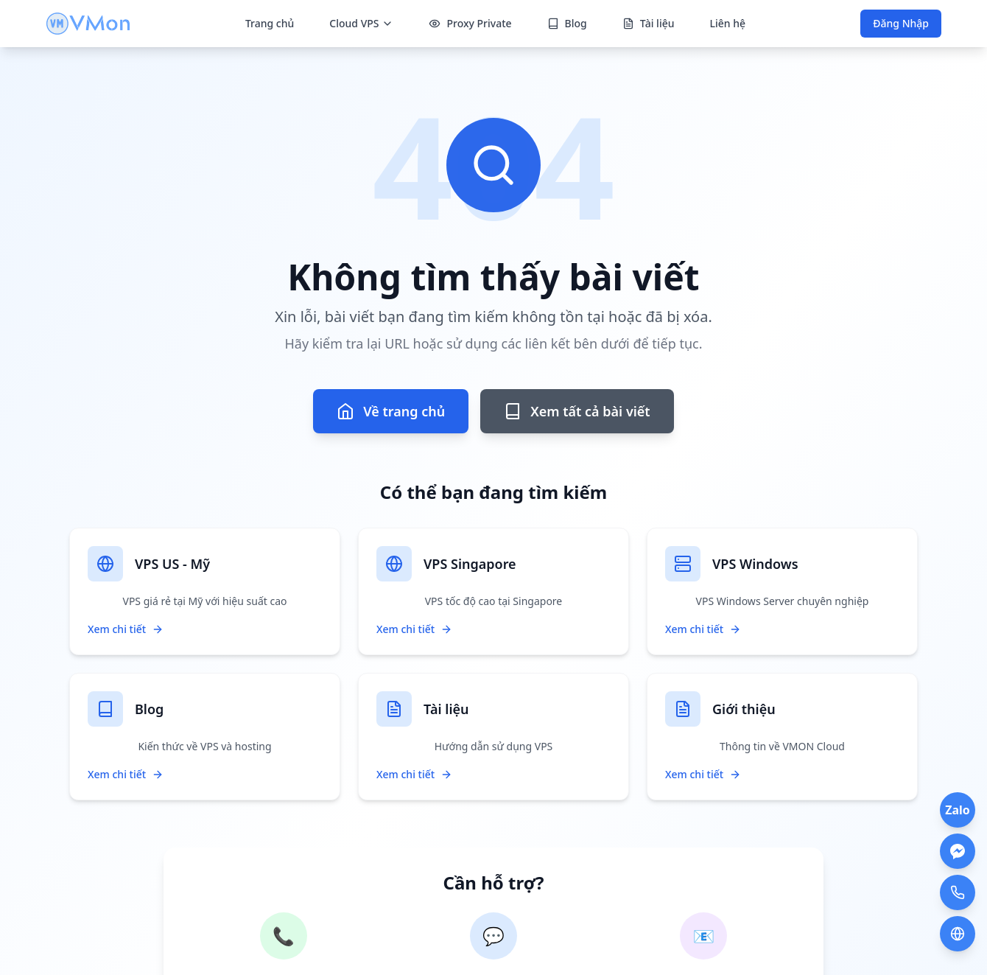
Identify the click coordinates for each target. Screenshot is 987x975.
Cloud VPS (361, 23)
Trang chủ (269, 23)
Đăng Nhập (901, 23)
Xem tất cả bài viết (577, 411)
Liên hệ (727, 23)
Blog (567, 23)
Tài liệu (648, 23)
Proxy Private (470, 23)
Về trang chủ (391, 411)
